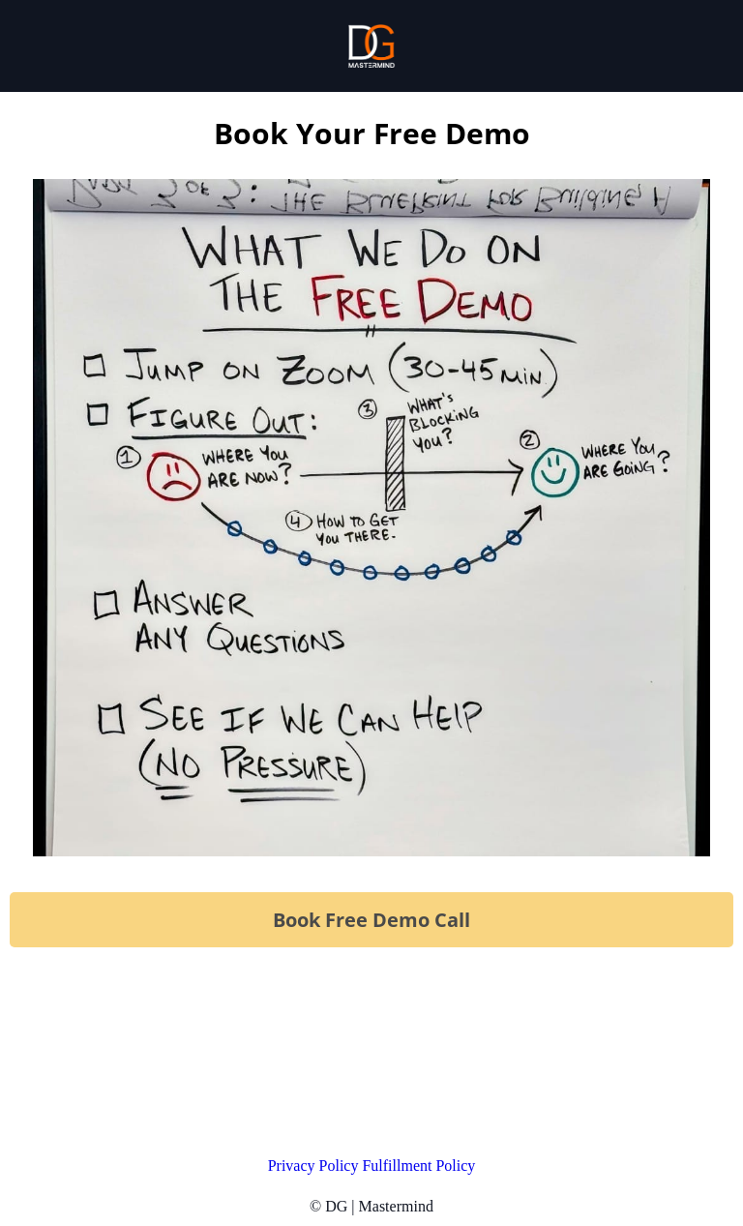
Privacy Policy (315, 1165)
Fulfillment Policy (418, 1165)
